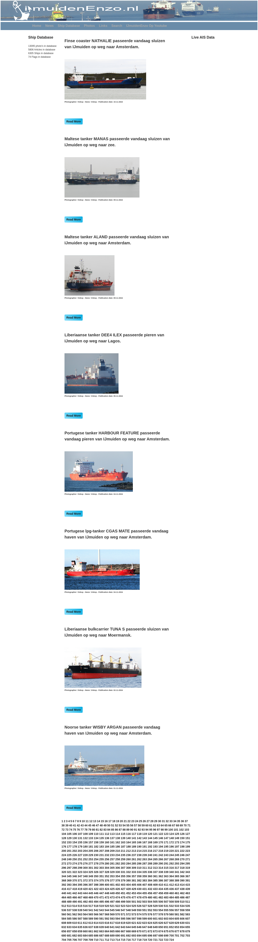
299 (80, 867)
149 (177, 838)
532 (171, 905)
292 (171, 863)
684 (85, 935)
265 (155, 859)
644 (128, 927)
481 (155, 897)
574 (139, 914)
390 (182, 880)
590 (96, 918)
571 (123, 914)
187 (123, 846)
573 (133, 914)
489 (69, 901)
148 (171, 838)
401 (112, 884)
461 (177, 893)
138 (117, 838)
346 (74, 876)
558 (182, 910)
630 (182, 922)
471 (101, 897)
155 (80, 842)
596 (128, 918)
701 (177, 935)
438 (182, 889)
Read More (73, 121)
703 (187, 935)
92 (139, 829)
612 (85, 922)
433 (155, 889)
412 (171, 884)
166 (139, 842)
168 (150, 842)
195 (166, 846)
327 (101, 872)
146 (160, 838)
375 (101, 880)
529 (155, 905)
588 (85, 918)
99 (166, 829)
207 (101, 850)
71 (188, 825)
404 (128, 884)
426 (117, 889)
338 (160, 872)
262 (139, 859)
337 (155, 872)
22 (129, 821)
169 (155, 842)
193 (155, 846)
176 (63, 846)
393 (69, 884)
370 (74, 880)
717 (133, 939)
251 (80, 859)
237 (133, 855)
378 (117, 880)
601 (155, 918)
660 (85, 931)
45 (89, 825)
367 (187, 876)
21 (125, 821)
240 (150, 855)
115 (123, 833)
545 (112, 910)
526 (139, 905)
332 (128, 872)
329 (112, 872)
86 (116, 829)
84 (108, 829)
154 (74, 842)
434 (160, 889)
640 (107, 927)
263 (144, 859)
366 (182, 876)
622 (139, 922)
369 (69, 880)
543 (101, 910)
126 (182, 833)
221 (177, 850)
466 (74, 897)
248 (63, 859)
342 (182, 872)
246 (182, 855)
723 (166, 939)
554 (160, 910)
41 (74, 825)
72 (63, 829)
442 (74, 893)
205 (90, 850)
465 (69, 897)
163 (123, 842)
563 (80, 914)
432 (150, 889)
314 (160, 867)
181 (90, 846)
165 (133, 842)
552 (150, 910)
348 (85, 876)
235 (123, 855)
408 (150, 884)
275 (80, 863)
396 (85, 884)
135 (101, 838)
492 (85, 901)
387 (166, 880)
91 (135, 829)
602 (160, 918)
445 (90, 893)
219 (166, 850)
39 (67, 825)
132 (85, 838)
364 (171, 876)
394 (74, 884)
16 (106, 821)
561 (69, 914)
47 (97, 825)
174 (182, 842)
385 (155, 880)
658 (74, 931)
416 (63, 889)
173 (177, 842)
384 (150, 880)
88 (124, 829)
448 (107, 893)
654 (182, 927)
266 (160, 859)
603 (166, 918)
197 (177, 846)
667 (123, 931)
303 (101, 867)
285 (133, 863)
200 (63, 850)
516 (85, 905)
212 (128, 850)
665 (112, 931)
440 (63, 893)
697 (155, 935)
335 (144, 872)
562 (74, 914)
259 (123, 859)
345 (69, 876)
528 (150, 905)
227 (80, 855)
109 (90, 833)
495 (101, 901)
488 (63, 901)
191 (144, 846)
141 (133, 838)
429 (133, 889)
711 (101, 939)
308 (128, 867)
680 (63, 935)
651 (166, 927)
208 (107, 850)
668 (128, 931)
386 (160, 880)
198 (182, 846)
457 (155, 893)
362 (160, 876)
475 (123, 897)
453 (133, 893)
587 (80, 918)
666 (117, 931)
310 (139, 867)
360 (150, 876)
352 (107, 876)
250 (74, 859)
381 (133, 880)
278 (96, 863)
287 (144, 863)
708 (85, 939)
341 (177, 872)
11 (87, 821)
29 (155, 821)
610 (74, 922)
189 (133, 846)
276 (85, 863)
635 (80, 927)
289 (155, 863)
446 (96, 893)
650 (160, 927)
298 (74, 867)
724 (171, 939)
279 (101, 863)
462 (182, 893)
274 (74, 863)
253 (90, 859)
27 (148, 821)
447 (101, 893)
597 (133, 918)
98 (162, 829)
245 (177, 855)
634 (74, 927)
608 (63, 922)
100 (170, 829)
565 (90, 914)
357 (133, 876)
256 (107, 859)
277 (90, 863)
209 (112, 850)
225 (69, 855)
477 (133, 897)
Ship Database (69, 25)
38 (63, 825)
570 (117, 914)
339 (166, 872)
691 (123, 935)
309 (133, 867)
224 (63, 855)
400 (107, 884)
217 (155, 850)
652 (171, 927)
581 (177, 914)
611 (80, 922)
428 (128, 889)
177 (69, 846)
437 (177, 889)
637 (90, 927)
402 (117, 884)
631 (187, 922)
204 (85, 850)
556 (171, 910)
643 (123, 927)
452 (128, 893)
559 (187, 910)
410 (160, 884)
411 (166, 884)
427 (123, 889)
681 (69, 935)
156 (85, 842)
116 (128, 833)
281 (112, 863)
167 (144, 842)
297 (69, 867)
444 (85, 893)
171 (166, 842)
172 (171, 842)
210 (117, 850)
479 (144, 897)
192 (150, 846)
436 (171, 889)
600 (150, 918)
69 (181, 825)
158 (96, 842)
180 (85, 846)
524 (128, 905)
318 (182, 867)
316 (171, 867)
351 (101, 876)
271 (187, 859)
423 (101, 889)
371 (80, 880)
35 (178, 821)
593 (112, 918)
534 (182, 905)
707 (80, 939)
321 (69, 872)
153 (69, 842)
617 (112, 922)
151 (187, 838)
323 (80, 872)
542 (96, 910)
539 (80, 910)
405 (133, 884)
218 (160, 850)
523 (123, 905)
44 (86, 825)
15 (102, 821)
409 (155, 884)
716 (128, 939)
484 (171, 897)
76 (78, 829)
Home (36, 25)
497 (112, 901)
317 (177, 867)
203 (80, 850)
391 (187, 880)
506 (160, 901)
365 (177, 876)
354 (117, 876)
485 (177, 897)
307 (123, 867)
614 (96, 922)
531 (166, 905)
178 (74, 846)
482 (160, 897)
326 (96, 872)
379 (123, 880)
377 (112, 880)
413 (177, 884)
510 (182, 901)
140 (128, 838)
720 (150, 939)
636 (85, 927)
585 (69, 918)
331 (123, 872)
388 (171, 880)
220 (171, 850)
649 (155, 927)
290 (160, 863)
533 (177, 905)
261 (133, 859)
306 (117, 867)
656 (63, 931)
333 (133, 872)
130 (74, 838)
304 (107, 867)
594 (117, 918)
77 (82, 829)
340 (171, 872)
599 (144, 918)
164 (128, 842)
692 (128, 935)
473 (112, 897)
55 (128, 825)
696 (150, 935)
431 (144, 889)
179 (80, 846)
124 (171, 833)
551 (144, 910)
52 (116, 825)
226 (74, 855)
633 (69, 927)
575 (144, 914)
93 (143, 829)
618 (117, 922)
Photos (89, 25)
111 (101, 833)
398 (96, 884)
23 (132, 821)
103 (186, 829)
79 (89, 829)
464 (63, 897)
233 (112, 855)
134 (96, 838)
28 (152, 821)
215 (144, 850)
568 (107, 914)
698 (160, 935)
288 (150, 863)
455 (144, 893)
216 (150, 850)
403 (123, 884)
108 (85, 833)
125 (177, 833)
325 (90, 872)
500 (128, 901)
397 (90, 884)
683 (80, 935)
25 (140, 821)
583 (187, 914)
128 (63, 838)
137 (112, 838)
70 (185, 825)
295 (187, 863)
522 (117, 905)
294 (182, 863)
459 (166, 893)
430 (139, 889)
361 (155, 876)
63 (158, 825)
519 (101, 905)
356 (128, 876)
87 (120, 829)
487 (187, 897)
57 (135, 825)
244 (171, 855)
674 (160, 931)
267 (166, 859)
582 (182, 914)
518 (96, 905)
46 (93, 825)
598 (139, 918)
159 (101, 842)
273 (69, 863)
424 (107, 889)
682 (74, 935)
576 (150, 914)
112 (107, 833)
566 (96, 914)
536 (63, 910)
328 (107, 872)
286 (139, 863)
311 (144, 867)
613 (90, 922)
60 (147, 825)
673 (155, 931)
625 (155, 922)
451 (123, 893)
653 (177, 927)
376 (107, 880)
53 (120, 825)
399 (101, 884)
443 (80, 893)
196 (171, 846)
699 (166, 935)
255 (101, 859)
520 (107, 905)
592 (107, 918)
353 (112, 876)
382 (139, 880)
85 (112, 829)
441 (69, 893)
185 (112, 846)
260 (128, 859)
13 (94, 821)
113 (112, 833)
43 (82, 825)
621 (133, 922)
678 (182, 931)
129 (69, 838)
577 (155, 914)
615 (101, 922)
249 (69, 859)
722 (160, 939)
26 (144, 821)
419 (80, 889)
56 (131, 825)
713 (112, 939)
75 (74, 829)
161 (112, 842)
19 (117, 821)
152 (63, 842)
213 (133, 850)
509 (177, 901)
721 (155, 939)
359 (144, 876)
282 (117, 863)
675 (166, 931)
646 (139, 927)
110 (96, 833)
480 (150, 897)
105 (69, 833)
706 (74, 939)
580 (171, 914)
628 (171, 922)
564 (85, 914)
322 (74, 872)
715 (123, 939)
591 (101, 918)
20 (121, 821)
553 (155, 910)
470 (96, 897)
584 (63, 918)
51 (112, 825)
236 (128, 855)
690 (117, 935)
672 (150, 931)
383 (144, 880)
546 (117, 910)
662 (96, 931)
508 (171, 901)
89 (128, 829)
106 (74, 833)
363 (166, 876)
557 (177, 910)
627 (166, 922)
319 (187, 867)
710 (96, 939)
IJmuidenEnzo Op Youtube (146, 25)
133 (90, 838)
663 (101, 931)
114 (117, 833)
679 (187, 931)
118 (139, 833)
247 (187, 855)
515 (80, 905)
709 (90, 939)
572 (128, 914)
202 (74, 850)
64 (162, 825)
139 (123, 838)
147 (166, 838)
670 (139, 931)
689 (112, 935)
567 (101, 914)
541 (90, 910)
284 (128, 863)
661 (90, 931)
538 (74, 910)
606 (182, 918)
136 (107, 838)
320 (63, 872)
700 (171, 935)
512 (63, 905)
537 (69, 910)
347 (80, 876)
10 (83, 821)
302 (96, 867)
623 (144, 922)
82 (101, 829)
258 (117, 859)
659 (80, 931)
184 (107, 846)
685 (90, 935)
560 (63, 914)
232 (107, 855)
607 (187, 918)
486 (182, 897)
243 (166, 855)
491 (80, 901)
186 (117, 846)
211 (123, 850)
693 (133, 935)
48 (101, 825)
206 (96, 850)
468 (85, 897)
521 (112, 905)
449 (112, 893)
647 (144, 927)
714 (117, 939)
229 (90, 855)
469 (90, 897)
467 (80, 897)
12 (91, 821)
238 (139, 855)
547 (123, 910)
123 (166, 833)
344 (63, 876)
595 (123, 918)
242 (160, 855)
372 (85, 880)
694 (139, 935)
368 (63, 880)
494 (96, 901)
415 (187, 884)
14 (98, 821)
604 (171, 918)
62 (154, 825)
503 (144, 901)
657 (69, 931)
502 (139, 901)
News (49, 25)
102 (181, 829)
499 (123, 901)
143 (144, 838)
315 (166, 867)
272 (63, 863)
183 (101, 846)
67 (173, 825)
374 (96, 880)
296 (63, 867)
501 (133, 901)
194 (160, 846)
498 (117, 901)
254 (96, 859)
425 (112, 889)
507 (166, 901)
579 (166, 914)
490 (74, 901)
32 (167, 821)
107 (80, 833)
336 (150, 872)
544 (107, 910)
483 (166, 897)
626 (160, 922)
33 (171, 821)
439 (187, 889)
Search (116, 25)
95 (150, 829)
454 (139, 893)
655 (187, 927)
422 (96, 889)
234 (117, 855)
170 (160, 842)
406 (139, 884)
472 (107, 897)
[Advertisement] (40, 86)
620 (128, 922)
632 (63, 927)
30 (159, 821)
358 (139, 876)
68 (177, 825)
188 (128, 846)
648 (150, 927)
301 (90, 867)
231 (101, 855)
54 (124, 825)
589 (90, 918)
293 (177, 863)
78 (86, 829)
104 (63, 833)
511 (187, 901)
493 (90, 901)
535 (187, 905)
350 (96, 876)
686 (96, 935)
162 (117, 842)
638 (96, 927)
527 (144, 905)
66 (170, 825)
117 (133, 833)
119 (144, 833)
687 (101, 935)
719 (144, 939)
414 (182, 884)
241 (155, 855)
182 (96, 846)
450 (117, 893)
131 (80, 838)
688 (107, 935)
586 (74, 918)
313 (155, 867)
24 (136, 821)
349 (90, 876)
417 (69, 889)
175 (187, 842)
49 (105, 825)
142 (139, 838)
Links (103, 25)
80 (93, 829)
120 (150, 833)
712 (107, 939)
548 (128, 910)
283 (123, 863)
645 (133, 927)
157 (90, 842)
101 (176, 829)
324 (85, 872)
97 (158, 829)
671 (144, 931)
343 (187, 872)
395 (80, 884)
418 (74, 889)
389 (177, 880)
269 (177, 859)
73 (67, 829)
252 (85, 859)
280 (107, 863)
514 (74, 905)
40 (70, 825)
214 (139, 850)
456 (150, 893)
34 (174, 821)
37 (186, 821)
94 (147, 829)
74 (70, 829)
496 (107, 901)
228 (85, 855)
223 (187, 850)
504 (150, 901)
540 (85, 910)
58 (139, 825)
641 (112, 927)
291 (166, 863)
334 (139, 872)
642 (117, 927)
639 (101, 927)
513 (69, 905)
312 (150, 867)
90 (131, 829)
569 (112, 914)
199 (187, 846)
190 (139, 846)
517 (90, 905)
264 (150, 859)
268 (171, 859)
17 (110, 821)
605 (177, 918)
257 (112, 859)
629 (177, 922)
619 (123, 922)
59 (143, 825)
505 (155, 901)
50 (108, 825)
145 (155, 838)
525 (133, 905)
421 (90, 889)
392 (63, 884)
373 (90, 880)
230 (96, 855)
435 (166, 889)
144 (150, 838)
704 (63, 939)
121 (155, 833)
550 (139, 910)
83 (105, 829)
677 (177, 931)
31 (163, 821)
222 (182, 850)
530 (160, 905)
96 (154, 829)
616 (107, 922)
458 (160, 893)
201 (69, 850)
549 (133, 910)
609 (69, 922)
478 (139, 897)
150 (182, 838)
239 (144, 855)
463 (187, 893)
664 (107, 931)
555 (166, 910)
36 (182, 821)
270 (182, 859)
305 (112, 867)
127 (187, 833)
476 (128, 897)
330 (117, 872)
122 (160, 833)
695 (144, 935)
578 (160, 914)
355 (123, 876)
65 (166, 825)
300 (85, 867)
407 (144, 884)
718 (139, 939)
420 (85, 889)
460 (171, 893)
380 (128, 880)
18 (113, 821)
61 (150, 825)
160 (107, 842)
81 (97, 829)
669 (133, 931)
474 (117, 897)
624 (150, 922)
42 (78, 825)
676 (171, 931)
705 (69, 939)
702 (182, 935)
